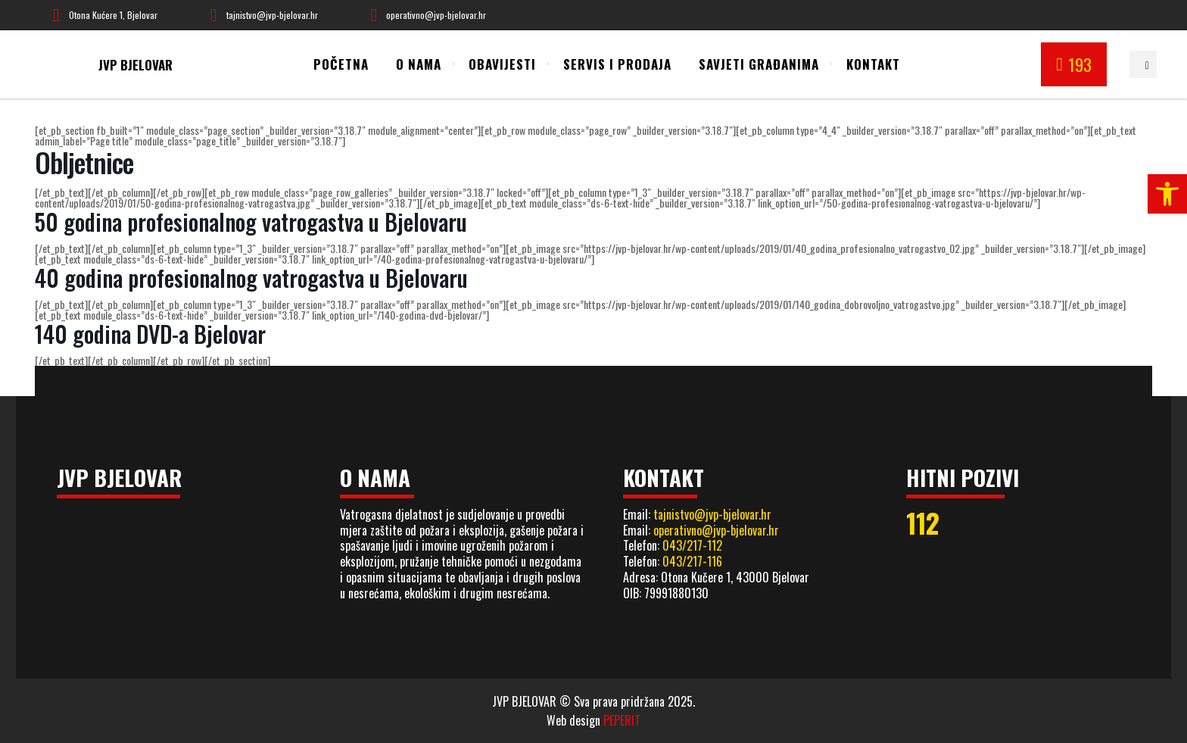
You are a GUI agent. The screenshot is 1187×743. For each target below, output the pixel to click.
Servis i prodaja (617, 64)
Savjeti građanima (759, 64)
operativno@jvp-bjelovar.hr (716, 530)
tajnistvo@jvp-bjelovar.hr (712, 514)
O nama (418, 64)
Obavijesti (502, 64)
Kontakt (873, 64)
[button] (1167, 194)
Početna (341, 64)
